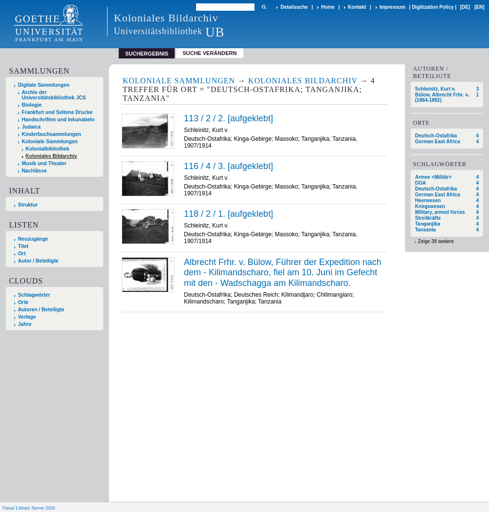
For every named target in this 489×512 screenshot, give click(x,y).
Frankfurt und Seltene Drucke (57, 112)
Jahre (25, 324)
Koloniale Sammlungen (50, 141)
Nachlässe (34, 170)
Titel (23, 246)
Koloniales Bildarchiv (51, 156)
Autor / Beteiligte (38, 261)
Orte (23, 302)
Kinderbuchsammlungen (51, 134)
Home (328, 7)
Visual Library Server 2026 (28, 508)
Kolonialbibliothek (48, 149)
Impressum (392, 7)
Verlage (27, 317)
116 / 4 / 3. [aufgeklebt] (228, 166)
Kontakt (357, 7)
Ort (22, 253)
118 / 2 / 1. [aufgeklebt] (228, 214)
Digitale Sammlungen (44, 85)
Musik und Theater (44, 163)
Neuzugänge (33, 239)
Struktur (27, 205)
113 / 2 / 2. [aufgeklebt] (228, 118)
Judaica (31, 127)
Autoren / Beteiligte (41, 309)
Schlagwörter (34, 295)
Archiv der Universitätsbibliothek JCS (54, 95)
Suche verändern (209, 53)
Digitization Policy (432, 7)
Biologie (32, 105)
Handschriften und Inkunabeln (58, 119)
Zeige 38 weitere (436, 241)
